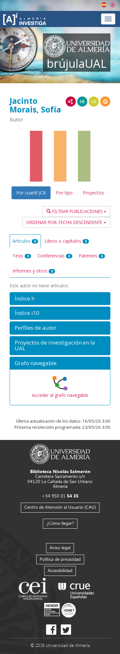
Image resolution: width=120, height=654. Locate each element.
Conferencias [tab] (54, 256)
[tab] (60, 298)
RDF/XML (71, 101)
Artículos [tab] (25, 241)
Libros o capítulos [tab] (66, 241)
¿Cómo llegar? (60, 523)
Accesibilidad (60, 570)
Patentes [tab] (92, 256)
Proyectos (93, 193)
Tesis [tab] (21, 256)
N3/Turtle (94, 101)
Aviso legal (60, 547)
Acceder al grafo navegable (60, 395)
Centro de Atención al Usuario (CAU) (60, 507)
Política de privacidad (60, 559)
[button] (60, 298)
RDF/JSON (105, 101)
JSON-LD (82, 101)
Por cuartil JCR (31, 193)
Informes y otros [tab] (33, 271)
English (112, 4)
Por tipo (64, 193)
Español (104, 4)
